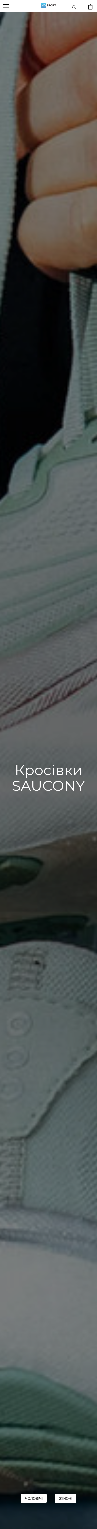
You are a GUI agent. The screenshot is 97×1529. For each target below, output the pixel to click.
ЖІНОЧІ (65, 1498)
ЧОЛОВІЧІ (34, 1498)
